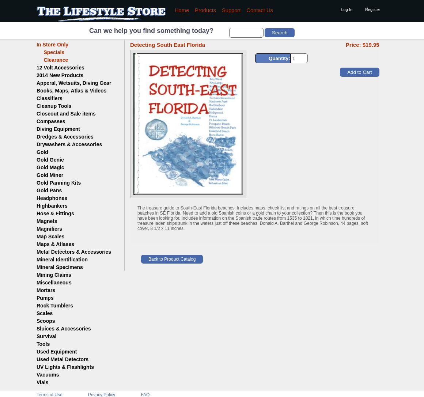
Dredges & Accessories (65, 137)
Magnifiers (49, 229)
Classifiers (50, 98)
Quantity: (279, 58)
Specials (50, 52)
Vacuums (48, 375)
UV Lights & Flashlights (65, 367)
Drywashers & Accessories (69, 144)
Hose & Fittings (55, 213)
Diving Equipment (58, 129)
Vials (42, 382)
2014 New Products (60, 75)
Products (205, 10)
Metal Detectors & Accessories (74, 252)
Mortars (46, 290)
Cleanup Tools (54, 106)
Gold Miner (50, 175)
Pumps (45, 298)
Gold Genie (50, 160)
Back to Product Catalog (172, 259)
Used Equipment (57, 352)
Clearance (52, 60)
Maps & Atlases (55, 244)
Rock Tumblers (55, 306)
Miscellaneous (54, 283)
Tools (43, 344)
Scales (45, 313)
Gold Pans (49, 190)
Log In (346, 9)
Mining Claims (54, 275)
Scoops (46, 321)
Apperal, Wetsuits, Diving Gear (74, 83)
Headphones (52, 198)
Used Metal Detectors (62, 359)
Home (182, 10)
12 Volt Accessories (60, 68)
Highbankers (52, 206)
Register (372, 9)
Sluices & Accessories (64, 329)
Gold (42, 152)
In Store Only (52, 45)
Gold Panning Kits (59, 183)
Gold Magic (50, 167)
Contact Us (259, 10)
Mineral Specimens (60, 267)
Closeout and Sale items (66, 114)
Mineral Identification (62, 259)
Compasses (51, 121)
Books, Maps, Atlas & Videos (71, 91)
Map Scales (50, 236)
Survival (46, 336)
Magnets (47, 221)
